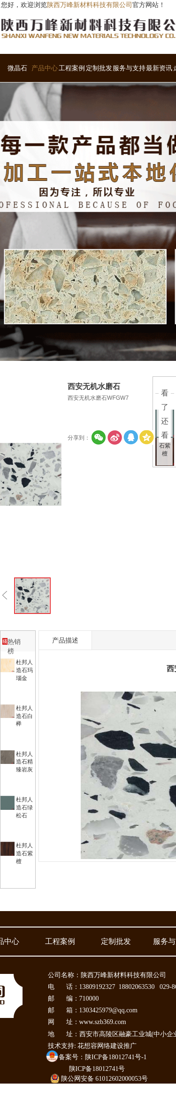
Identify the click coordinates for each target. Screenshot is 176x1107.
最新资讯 (159, 68)
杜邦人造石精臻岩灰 (24, 762)
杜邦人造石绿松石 (24, 807)
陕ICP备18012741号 (97, 1068)
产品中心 (44, 68)
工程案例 (72, 68)
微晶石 (17, 68)
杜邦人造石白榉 (24, 716)
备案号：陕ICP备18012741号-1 (102, 1057)
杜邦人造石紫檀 (24, 853)
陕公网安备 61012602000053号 (99, 1078)
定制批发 (99, 68)
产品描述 (65, 640)
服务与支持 (129, 68)
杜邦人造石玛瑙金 (24, 670)
